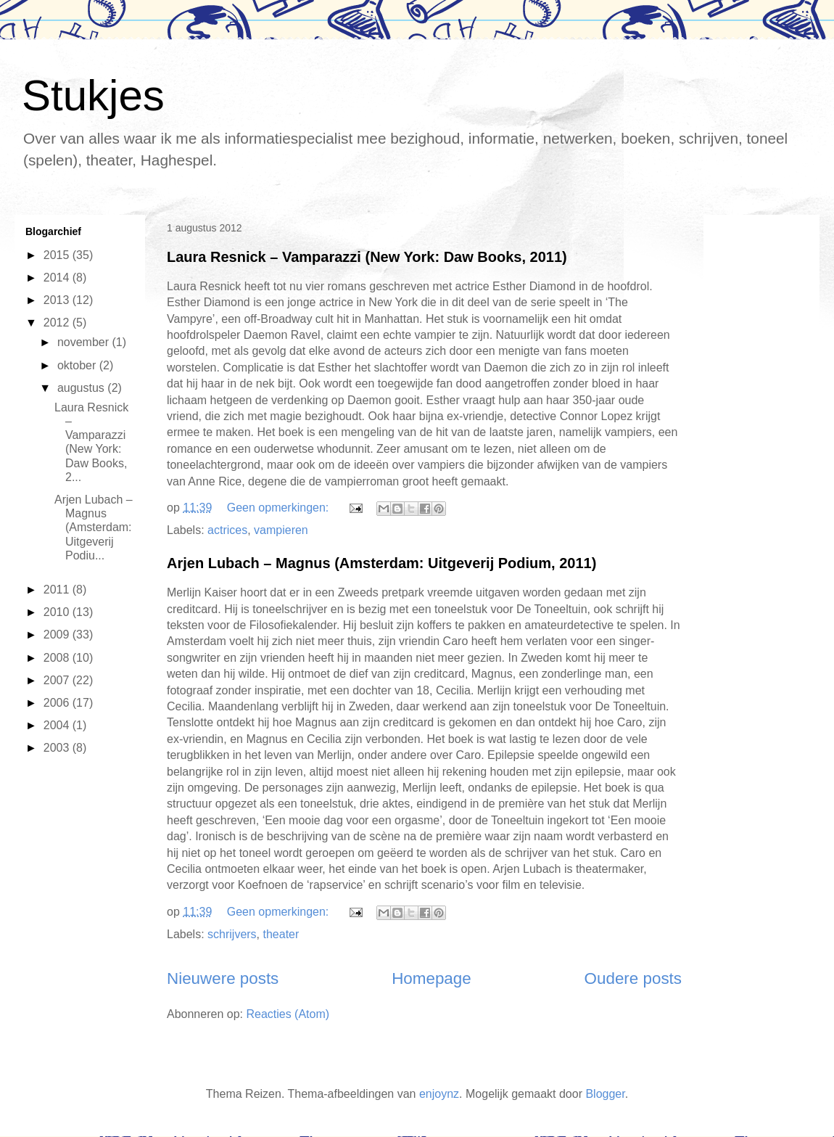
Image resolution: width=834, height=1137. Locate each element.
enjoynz (439, 1094)
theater (281, 934)
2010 (58, 612)
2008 (58, 658)
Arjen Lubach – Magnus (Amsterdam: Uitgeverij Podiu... (93, 527)
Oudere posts (633, 978)
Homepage (431, 978)
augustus (82, 388)
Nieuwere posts (222, 978)
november (84, 342)
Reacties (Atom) (287, 1014)
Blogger (604, 1094)
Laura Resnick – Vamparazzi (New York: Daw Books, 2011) (367, 257)
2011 (58, 589)
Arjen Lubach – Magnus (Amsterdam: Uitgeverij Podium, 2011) (381, 563)
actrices (227, 530)
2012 (58, 322)
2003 (58, 748)
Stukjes (93, 95)
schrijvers (232, 934)
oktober (78, 365)
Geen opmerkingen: (279, 507)
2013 (58, 300)
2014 (58, 277)
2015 (58, 255)
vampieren (281, 530)
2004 (58, 725)
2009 (58, 634)
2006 (58, 703)
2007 (58, 680)
